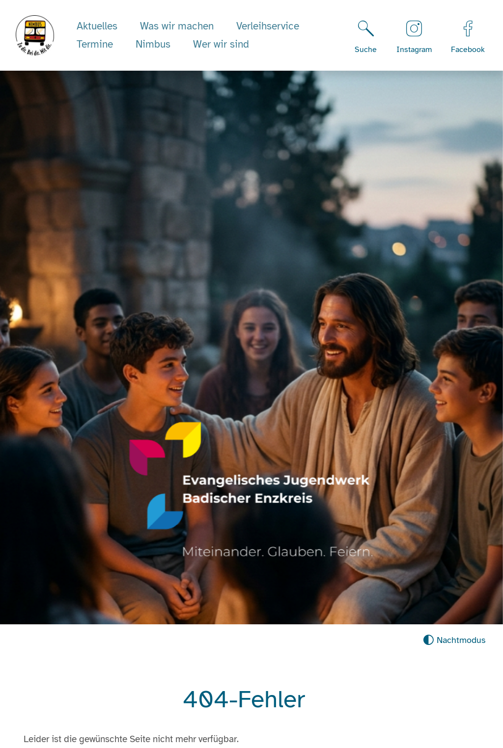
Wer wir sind (221, 44)
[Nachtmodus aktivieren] (454, 640)
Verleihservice (267, 26)
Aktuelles (97, 26)
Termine (95, 44)
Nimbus (153, 44)
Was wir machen (177, 26)
